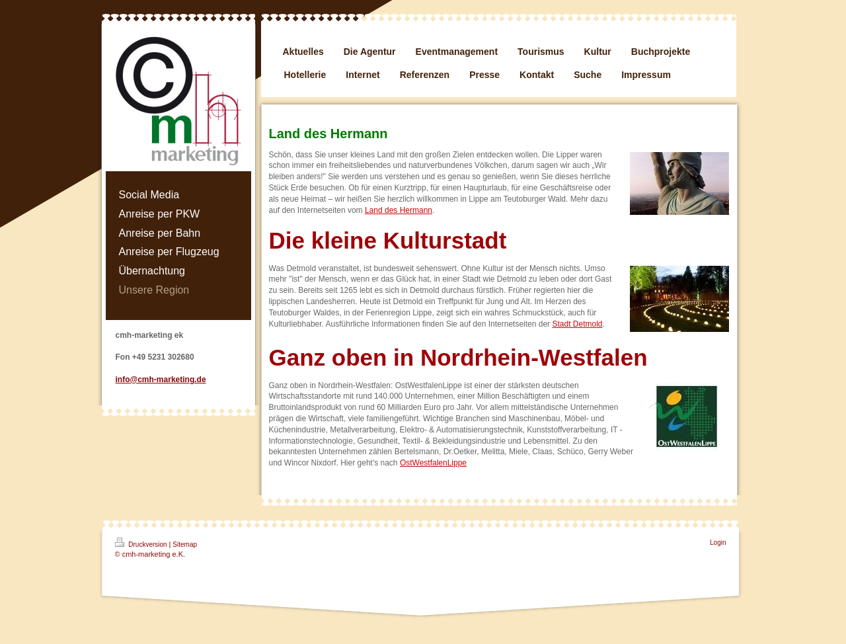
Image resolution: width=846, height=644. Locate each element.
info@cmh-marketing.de (161, 379)
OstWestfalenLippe (433, 462)
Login (718, 542)
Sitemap (185, 544)
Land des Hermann (398, 210)
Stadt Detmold (577, 324)
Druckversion (142, 543)
